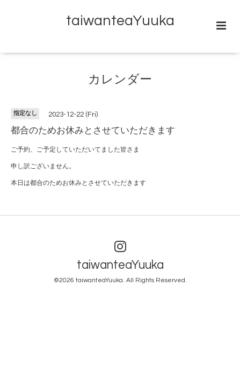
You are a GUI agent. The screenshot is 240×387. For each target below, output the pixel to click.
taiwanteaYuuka (120, 20)
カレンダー (120, 80)
